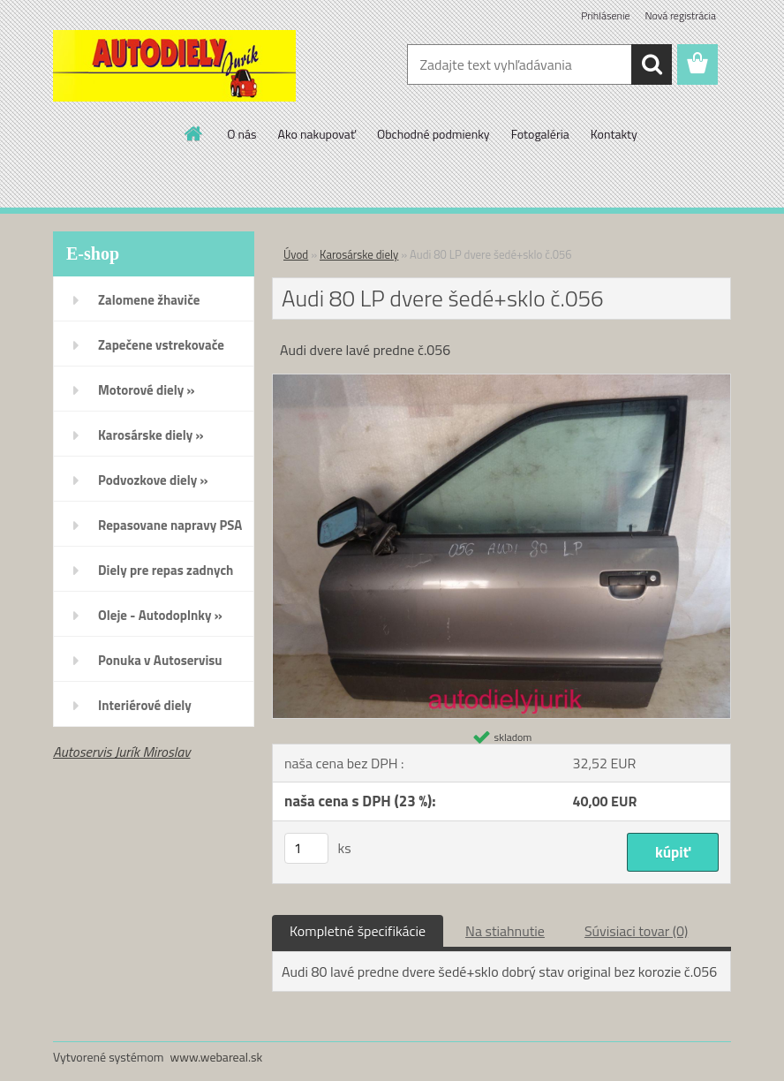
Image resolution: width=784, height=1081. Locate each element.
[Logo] (174, 65)
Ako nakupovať (317, 134)
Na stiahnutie (505, 930)
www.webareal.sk (216, 1056)
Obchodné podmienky (433, 134)
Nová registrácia (680, 15)
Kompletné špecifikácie (358, 930)
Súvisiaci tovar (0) (636, 930)
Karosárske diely (359, 254)
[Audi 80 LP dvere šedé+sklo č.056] (501, 381)
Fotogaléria (540, 134)
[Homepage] (194, 133)
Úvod (295, 254)
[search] (651, 64)
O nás (241, 134)
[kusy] (306, 848)
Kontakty (614, 134)
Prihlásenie (605, 15)
